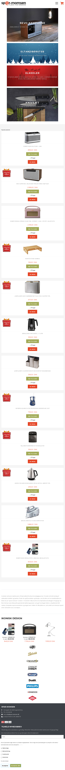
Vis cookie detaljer (5, 761)
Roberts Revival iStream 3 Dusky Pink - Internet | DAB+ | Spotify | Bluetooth (32, 221)
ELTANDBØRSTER (32, 51)
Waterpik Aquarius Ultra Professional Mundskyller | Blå (32, 408)
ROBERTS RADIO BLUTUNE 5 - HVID (32, 146)
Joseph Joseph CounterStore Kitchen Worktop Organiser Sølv (32, 371)
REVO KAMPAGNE (32, 23)
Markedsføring (6, 751)
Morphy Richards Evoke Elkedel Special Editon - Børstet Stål (32, 483)
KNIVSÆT (32, 102)
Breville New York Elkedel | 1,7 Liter (32, 333)
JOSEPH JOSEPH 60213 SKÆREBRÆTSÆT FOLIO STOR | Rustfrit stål (32, 296)
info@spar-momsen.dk (12, 714)
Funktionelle (6, 754)
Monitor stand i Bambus (32, 258)
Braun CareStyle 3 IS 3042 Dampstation (32, 520)
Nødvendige (6, 748)
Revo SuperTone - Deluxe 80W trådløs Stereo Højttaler (32, 183)
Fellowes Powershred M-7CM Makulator (32, 445)
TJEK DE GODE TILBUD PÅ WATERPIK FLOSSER (32, 55)
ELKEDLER (32, 73)
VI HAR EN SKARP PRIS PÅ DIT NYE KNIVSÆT (32, 106)
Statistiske (5, 757)
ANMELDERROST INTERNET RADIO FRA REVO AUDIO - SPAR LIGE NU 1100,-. (32, 27)
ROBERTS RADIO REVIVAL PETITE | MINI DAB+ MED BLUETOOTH (32, 558)
